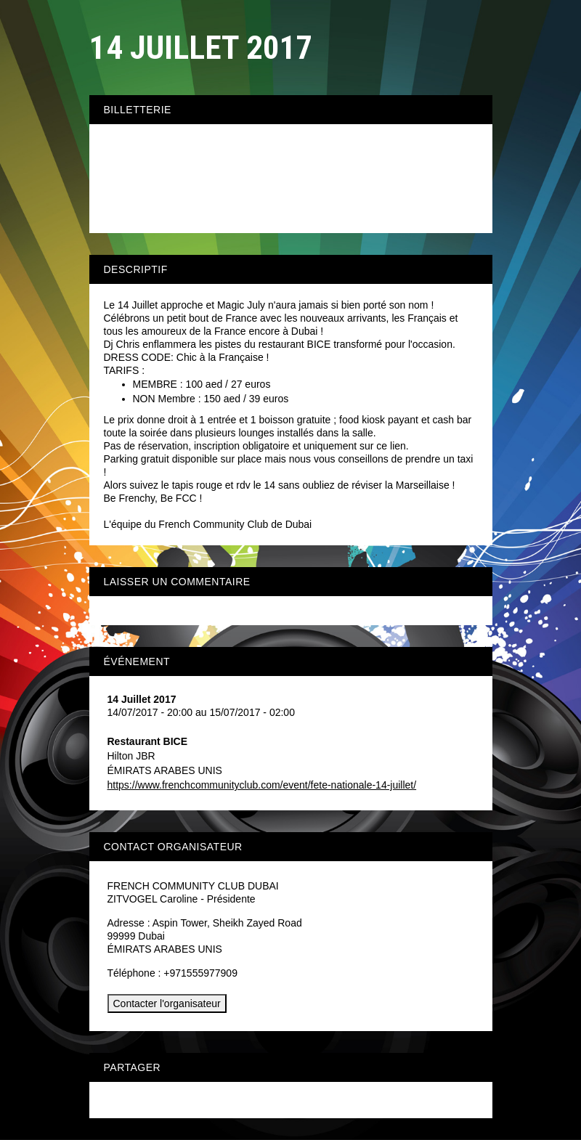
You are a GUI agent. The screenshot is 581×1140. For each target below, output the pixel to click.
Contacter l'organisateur (167, 1003)
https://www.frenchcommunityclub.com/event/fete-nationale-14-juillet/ (262, 785)
